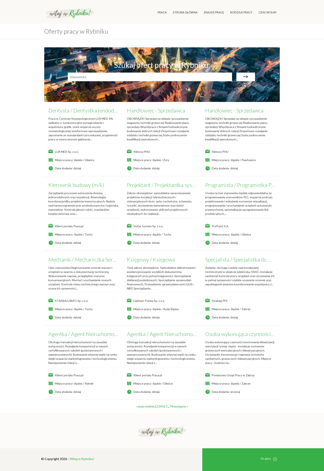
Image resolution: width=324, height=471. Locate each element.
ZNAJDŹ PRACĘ (214, 12)
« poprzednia (145, 406)
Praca (162, 12)
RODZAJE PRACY (241, 12)
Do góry (269, 459)
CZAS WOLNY (267, 12)
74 (171, 406)
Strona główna (185, 12)
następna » (180, 406)
